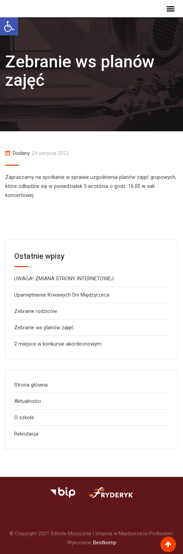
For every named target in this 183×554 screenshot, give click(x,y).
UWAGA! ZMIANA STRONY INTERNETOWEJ (64, 278)
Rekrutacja (26, 434)
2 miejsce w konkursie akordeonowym (57, 344)
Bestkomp (104, 542)
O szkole (24, 417)
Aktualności (27, 401)
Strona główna (31, 385)
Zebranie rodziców (35, 311)
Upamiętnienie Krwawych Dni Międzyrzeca (61, 295)
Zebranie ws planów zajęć (44, 327)
